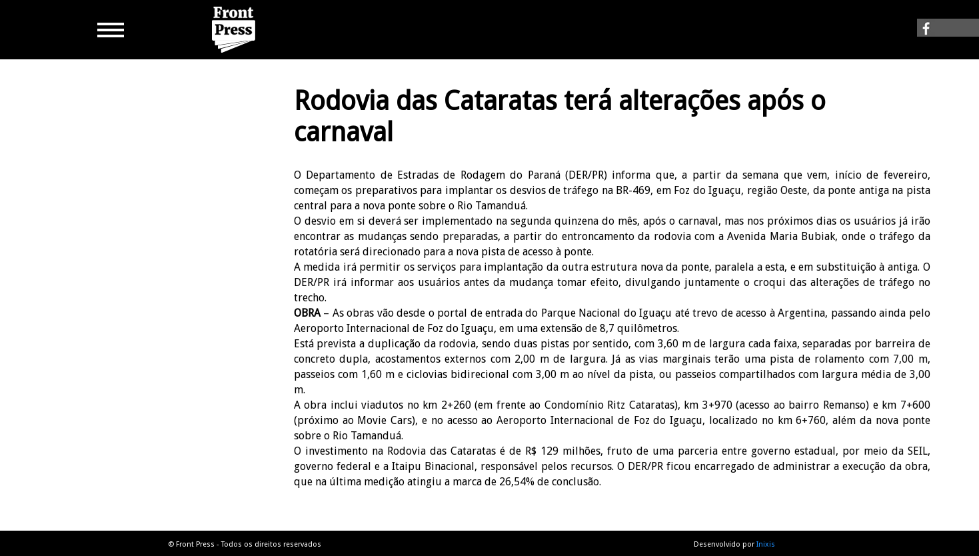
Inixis (765, 544)
